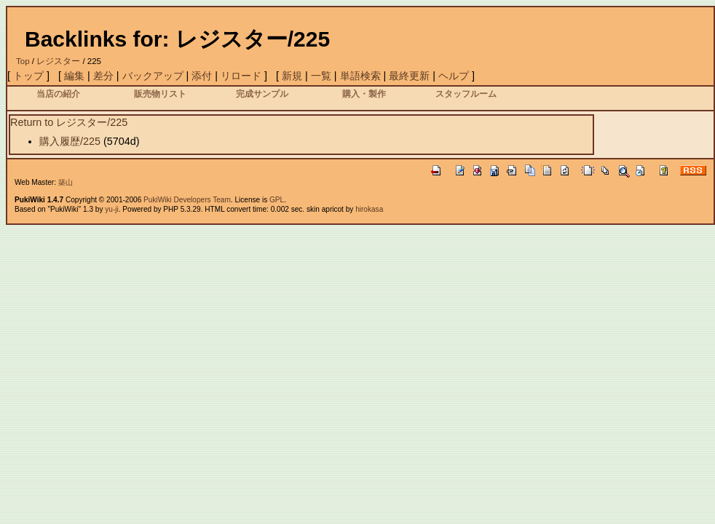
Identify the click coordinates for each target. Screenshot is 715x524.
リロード (241, 76)
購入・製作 (364, 93)
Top (23, 61)
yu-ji (111, 209)
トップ (28, 76)
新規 (292, 76)
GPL (276, 200)
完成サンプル (262, 93)
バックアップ (152, 76)
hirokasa (369, 209)
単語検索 (360, 76)
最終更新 (409, 76)
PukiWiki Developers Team (187, 200)
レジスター (58, 61)
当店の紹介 (58, 93)
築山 (65, 182)
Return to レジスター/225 (68, 122)
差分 (103, 76)
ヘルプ (453, 76)
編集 (74, 76)
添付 (201, 76)
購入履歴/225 (69, 141)
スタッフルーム (466, 93)
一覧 (321, 76)
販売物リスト (160, 93)
